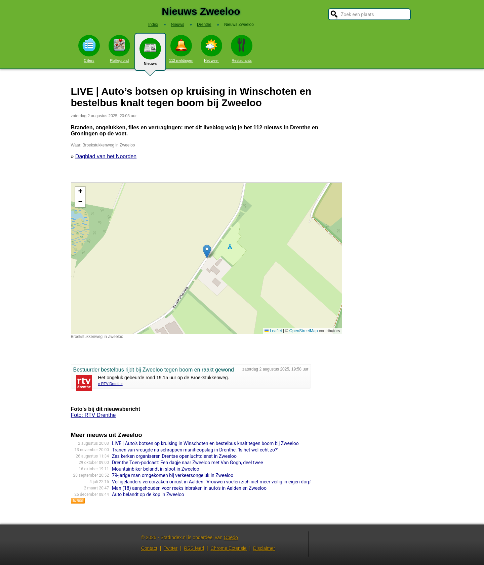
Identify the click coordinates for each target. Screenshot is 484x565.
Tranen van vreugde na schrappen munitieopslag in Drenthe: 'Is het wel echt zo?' (195, 449)
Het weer (211, 48)
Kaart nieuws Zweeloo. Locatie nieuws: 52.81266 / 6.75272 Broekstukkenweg (205, 258)
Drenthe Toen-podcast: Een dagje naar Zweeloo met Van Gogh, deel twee (187, 462)
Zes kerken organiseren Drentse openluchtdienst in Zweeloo (174, 456)
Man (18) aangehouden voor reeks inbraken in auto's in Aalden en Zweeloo (189, 488)
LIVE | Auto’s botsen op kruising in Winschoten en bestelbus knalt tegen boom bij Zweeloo (205, 443)
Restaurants (241, 48)
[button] (207, 251)
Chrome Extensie (228, 548)
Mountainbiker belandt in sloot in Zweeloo (155, 469)
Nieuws (150, 54)
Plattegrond (119, 48)
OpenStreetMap (303, 331)
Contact (149, 548)
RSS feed (194, 548)
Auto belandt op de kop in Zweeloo (148, 494)
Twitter (170, 548)
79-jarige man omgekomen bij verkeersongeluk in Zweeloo (172, 475)
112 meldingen (181, 48)
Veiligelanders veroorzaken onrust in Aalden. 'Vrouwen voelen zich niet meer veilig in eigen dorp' (211, 481)
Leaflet (273, 331)
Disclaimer (264, 548)
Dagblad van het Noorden (105, 156)
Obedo (231, 537)
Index (153, 24)
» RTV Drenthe (110, 384)
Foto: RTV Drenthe (93, 415)
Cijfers (89, 48)
